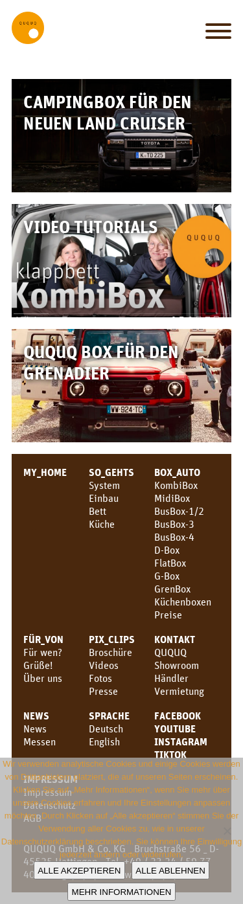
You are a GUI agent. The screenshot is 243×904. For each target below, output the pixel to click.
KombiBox (176, 485)
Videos (104, 665)
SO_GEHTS (111, 472)
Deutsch (106, 728)
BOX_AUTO (177, 472)
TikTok (170, 754)
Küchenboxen (182, 601)
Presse (103, 690)
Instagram (180, 741)
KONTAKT (174, 639)
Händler (171, 678)
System (104, 485)
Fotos (100, 678)
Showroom (176, 665)
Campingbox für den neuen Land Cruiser (107, 112)
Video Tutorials (90, 226)
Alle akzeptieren (79, 871)
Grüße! (37, 665)
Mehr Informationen (122, 892)
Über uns (42, 678)
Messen (39, 741)
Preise (168, 614)
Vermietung (179, 690)
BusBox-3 (174, 523)
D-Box (166, 549)
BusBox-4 (174, 536)
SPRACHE (109, 715)
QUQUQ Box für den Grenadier (101, 362)
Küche (102, 523)
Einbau (104, 498)
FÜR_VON (43, 639)
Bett (97, 510)
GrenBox (172, 588)
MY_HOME (45, 472)
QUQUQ (170, 652)
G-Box (166, 575)
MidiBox (172, 498)
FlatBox (170, 562)
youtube (175, 728)
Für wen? (42, 652)
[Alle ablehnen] (226, 830)
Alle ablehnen (170, 871)
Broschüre (110, 652)
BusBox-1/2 (179, 510)
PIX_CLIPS (112, 639)
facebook (177, 715)
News (36, 715)
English (104, 741)
